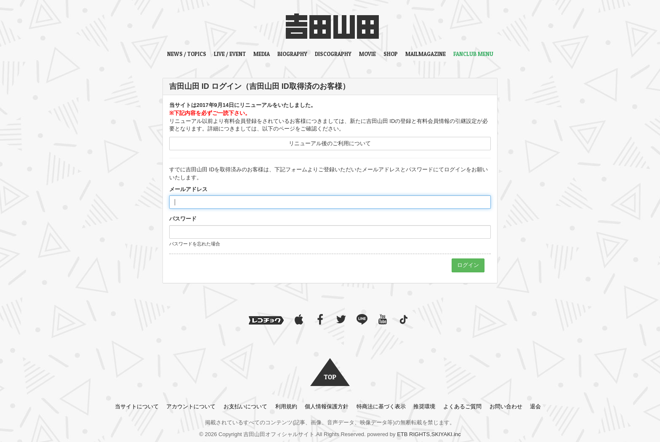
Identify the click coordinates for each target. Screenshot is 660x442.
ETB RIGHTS (413, 434)
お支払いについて (245, 406)
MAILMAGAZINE (425, 54)
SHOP (390, 54)
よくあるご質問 (462, 406)
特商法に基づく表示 (381, 406)
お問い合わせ (506, 406)
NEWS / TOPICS (186, 54)
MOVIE (367, 54)
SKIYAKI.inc (446, 434)
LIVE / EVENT (230, 54)
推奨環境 (424, 406)
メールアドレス (188, 189)
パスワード (183, 219)
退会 (535, 406)
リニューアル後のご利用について (330, 143)
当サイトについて (137, 406)
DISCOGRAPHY (333, 54)
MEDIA (261, 54)
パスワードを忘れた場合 (194, 243)
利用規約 (286, 406)
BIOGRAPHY (292, 54)
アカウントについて (191, 406)
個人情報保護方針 (327, 406)
